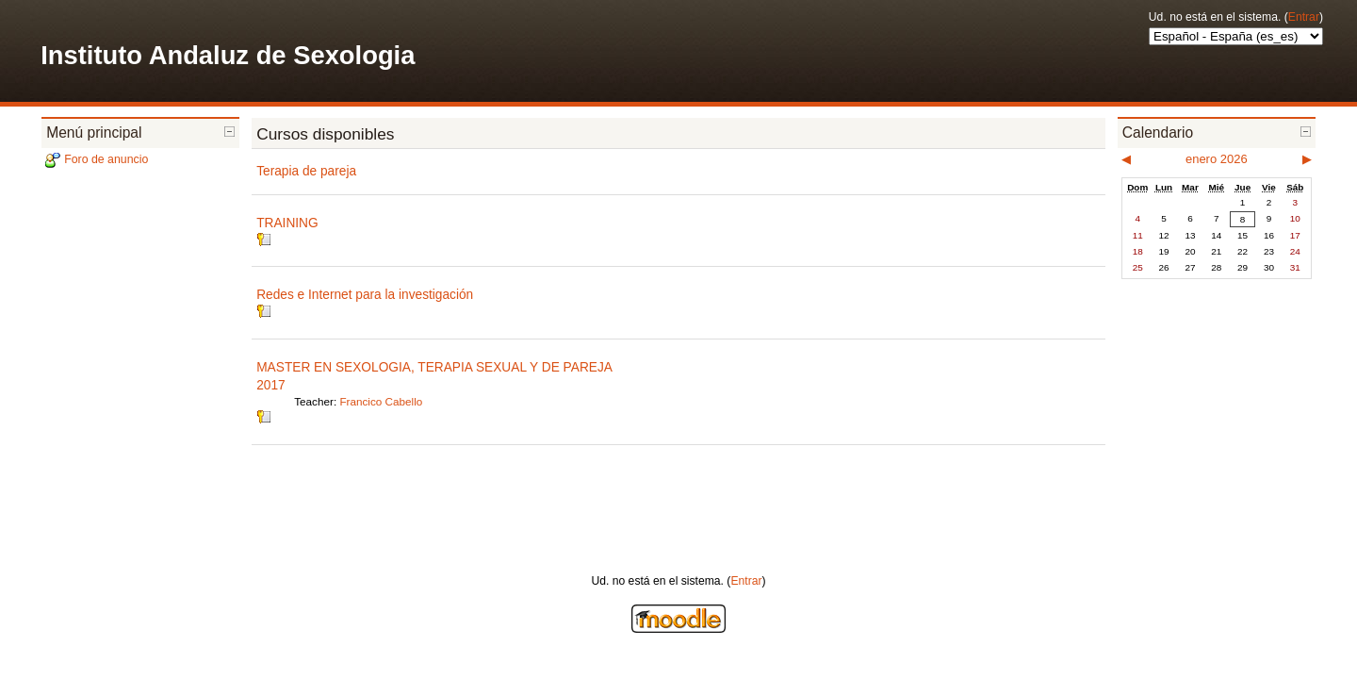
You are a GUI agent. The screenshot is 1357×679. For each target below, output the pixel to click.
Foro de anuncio (106, 159)
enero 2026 (1216, 159)
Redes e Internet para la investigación (364, 295)
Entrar (1303, 17)
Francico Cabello (380, 401)
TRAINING (287, 223)
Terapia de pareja (306, 171)
